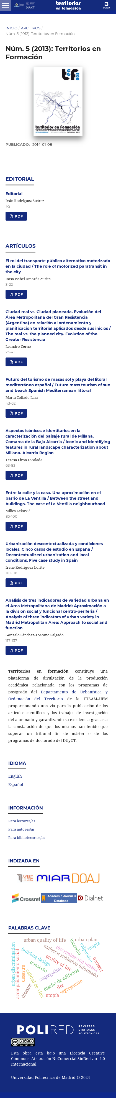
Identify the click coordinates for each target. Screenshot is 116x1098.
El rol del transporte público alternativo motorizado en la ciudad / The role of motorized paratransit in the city (58, 266)
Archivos (30, 28)
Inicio (11, 28)
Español (15, 784)
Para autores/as (21, 829)
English (15, 776)
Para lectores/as (21, 820)
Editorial (14, 193)
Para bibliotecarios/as (26, 837)
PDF (18, 216)
